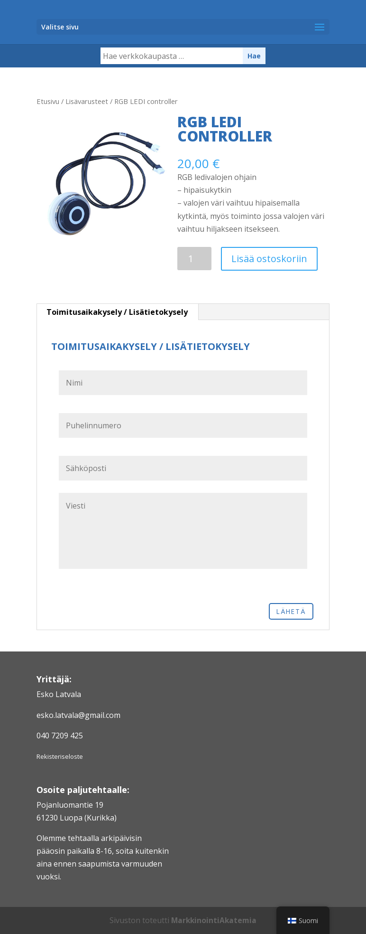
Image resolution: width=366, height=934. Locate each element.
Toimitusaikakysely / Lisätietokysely (117, 312)
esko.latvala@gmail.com (78, 715)
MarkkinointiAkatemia (214, 920)
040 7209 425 (60, 735)
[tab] (117, 312)
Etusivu (48, 101)
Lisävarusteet (86, 101)
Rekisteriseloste (60, 756)
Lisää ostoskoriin (269, 258)
